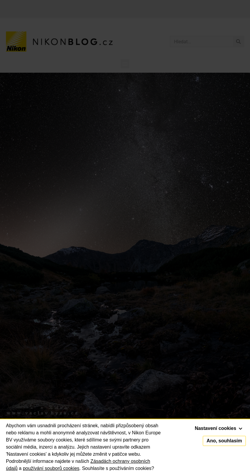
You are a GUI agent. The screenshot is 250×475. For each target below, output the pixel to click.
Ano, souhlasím (224, 440)
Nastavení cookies (218, 428)
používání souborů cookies (51, 468)
